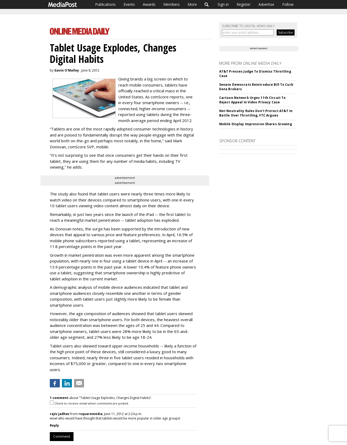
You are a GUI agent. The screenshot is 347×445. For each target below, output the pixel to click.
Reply (54, 425)
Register (244, 4)
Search (207, 4)
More (192, 4)
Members (171, 4)
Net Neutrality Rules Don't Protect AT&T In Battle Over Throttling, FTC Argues (255, 113)
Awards (149, 4)
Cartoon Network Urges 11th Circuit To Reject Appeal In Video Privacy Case (252, 99)
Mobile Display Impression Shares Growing (255, 124)
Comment (61, 436)
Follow (288, 4)
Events (129, 4)
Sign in (223, 4)
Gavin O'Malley (66, 70)
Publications (105, 4)
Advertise (266, 4)
